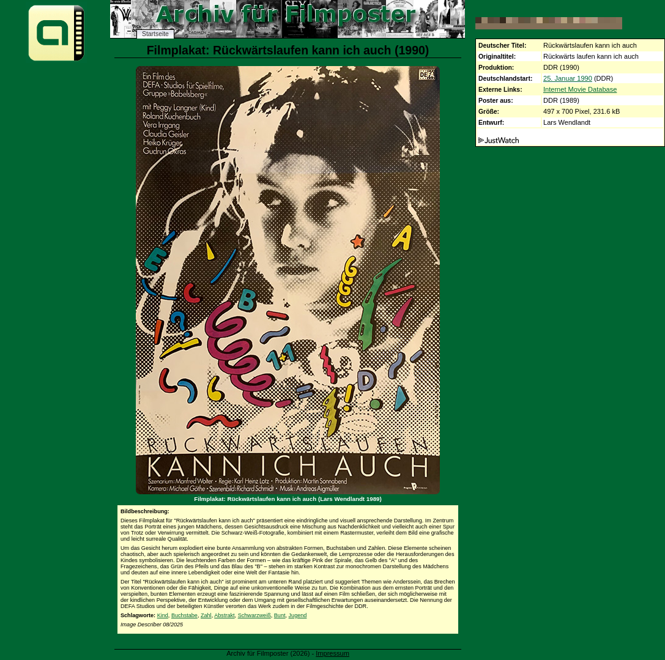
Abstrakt (224, 615)
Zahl (206, 615)
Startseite (155, 34)
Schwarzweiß (254, 615)
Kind (162, 615)
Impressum (332, 653)
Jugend (298, 615)
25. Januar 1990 (567, 78)
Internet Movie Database (580, 89)
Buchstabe (184, 615)
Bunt (280, 615)
